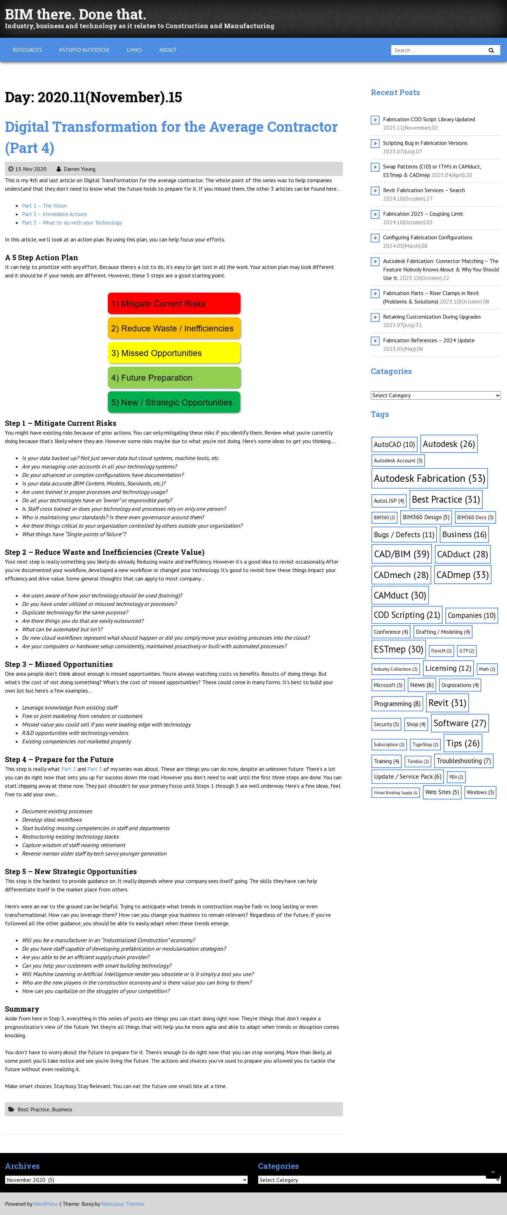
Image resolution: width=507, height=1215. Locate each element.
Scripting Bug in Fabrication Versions (425, 142)
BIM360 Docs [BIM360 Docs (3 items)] (475, 517)
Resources (27, 49)
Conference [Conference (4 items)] (391, 631)
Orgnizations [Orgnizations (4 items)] (460, 684)
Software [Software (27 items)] (460, 723)
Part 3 (94, 768)
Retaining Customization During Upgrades (432, 316)
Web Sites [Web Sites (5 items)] (442, 792)
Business (62, 1109)
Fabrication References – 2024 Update (429, 340)
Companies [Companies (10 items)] (472, 615)
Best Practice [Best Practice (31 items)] (446, 499)
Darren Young (76, 168)
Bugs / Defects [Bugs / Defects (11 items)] (404, 534)
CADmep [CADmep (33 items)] (463, 575)
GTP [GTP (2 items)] (466, 651)
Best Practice (33, 1109)
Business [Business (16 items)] (464, 534)
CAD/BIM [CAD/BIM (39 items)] (402, 553)
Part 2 (68, 768)
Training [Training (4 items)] (386, 761)
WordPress (45, 1203)
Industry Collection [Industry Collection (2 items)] (396, 669)
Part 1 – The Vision (44, 205)
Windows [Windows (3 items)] (480, 792)
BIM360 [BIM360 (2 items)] (384, 518)
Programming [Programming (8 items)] (397, 703)
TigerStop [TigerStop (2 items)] (425, 745)
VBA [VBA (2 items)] (456, 777)
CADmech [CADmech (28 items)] (401, 575)
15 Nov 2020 (27, 168)
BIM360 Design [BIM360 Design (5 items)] (426, 517)
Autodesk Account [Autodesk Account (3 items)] (398, 460)
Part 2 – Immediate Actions (54, 213)
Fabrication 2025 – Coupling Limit (423, 213)
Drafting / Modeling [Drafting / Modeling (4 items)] (443, 631)
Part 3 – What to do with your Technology (72, 222)
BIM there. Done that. (75, 14)
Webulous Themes (122, 1203)
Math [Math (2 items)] (487, 669)
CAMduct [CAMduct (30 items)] (400, 595)
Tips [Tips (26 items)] (463, 743)
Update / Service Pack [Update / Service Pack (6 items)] (408, 776)
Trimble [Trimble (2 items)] (418, 762)
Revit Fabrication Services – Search (424, 190)
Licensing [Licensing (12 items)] (448, 668)
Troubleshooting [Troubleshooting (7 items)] (464, 760)
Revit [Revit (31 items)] (447, 702)
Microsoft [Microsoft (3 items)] (388, 685)
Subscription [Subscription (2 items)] (389, 745)
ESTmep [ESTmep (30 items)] (399, 649)
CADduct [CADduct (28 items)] (462, 554)
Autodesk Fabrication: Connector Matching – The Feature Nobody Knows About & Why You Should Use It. (441, 269)
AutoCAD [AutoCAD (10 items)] (394, 444)
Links (134, 49)
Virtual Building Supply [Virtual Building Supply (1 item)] (396, 792)
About (168, 49)
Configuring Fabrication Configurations (427, 237)
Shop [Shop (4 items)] (416, 724)
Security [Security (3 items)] (386, 724)
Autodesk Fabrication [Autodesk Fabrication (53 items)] (430, 478)
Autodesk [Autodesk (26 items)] (449, 443)
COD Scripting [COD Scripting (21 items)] (407, 614)
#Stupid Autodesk (84, 49)
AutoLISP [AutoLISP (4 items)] (389, 500)
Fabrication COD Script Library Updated (429, 119)
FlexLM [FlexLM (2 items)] (441, 651)
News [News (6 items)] (422, 685)
